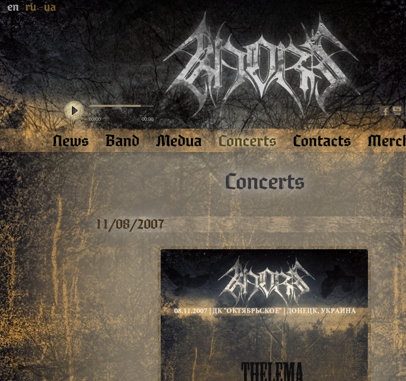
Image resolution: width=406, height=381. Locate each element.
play (74, 111)
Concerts (264, 182)
